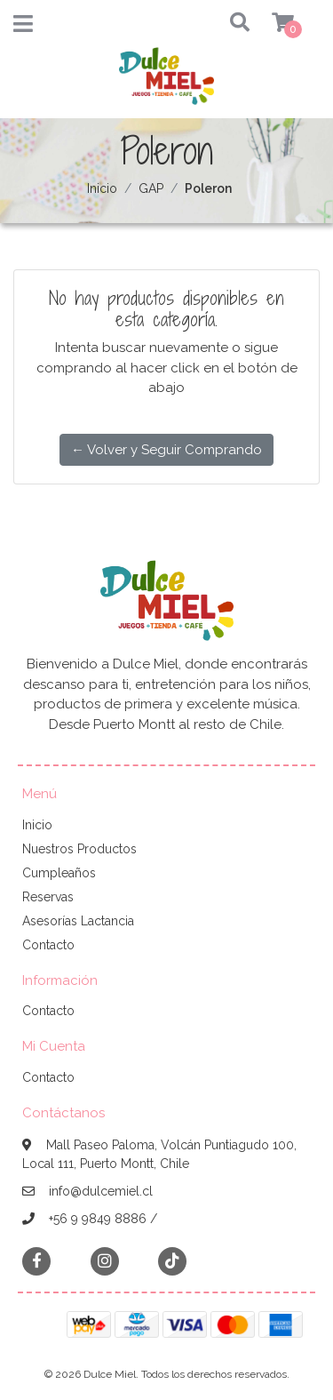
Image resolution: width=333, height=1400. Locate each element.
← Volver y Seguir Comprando (166, 450)
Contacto (48, 945)
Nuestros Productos (79, 849)
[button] (223, 23)
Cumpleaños (59, 873)
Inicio (102, 188)
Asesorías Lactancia (78, 921)
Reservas (48, 897)
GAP (151, 188)
